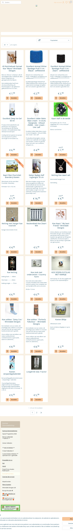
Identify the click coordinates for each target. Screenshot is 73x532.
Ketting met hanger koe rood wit (29, 260)
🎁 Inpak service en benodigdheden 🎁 (8, 109)
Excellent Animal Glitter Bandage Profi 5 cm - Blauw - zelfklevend (47, 70)
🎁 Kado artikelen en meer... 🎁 (8, 105)
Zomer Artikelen (7, 54)
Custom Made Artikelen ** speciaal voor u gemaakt (10, 65)
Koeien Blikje (64, 368)
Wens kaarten (6, 95)
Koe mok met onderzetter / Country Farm (47, 318)
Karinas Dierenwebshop (9, 42)
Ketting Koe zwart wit (64, 200)
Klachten (36, 496)
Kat (3, 74)
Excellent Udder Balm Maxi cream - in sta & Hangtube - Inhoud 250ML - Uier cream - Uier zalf (47, 137)
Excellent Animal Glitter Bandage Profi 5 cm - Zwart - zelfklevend (64, 70)
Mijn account (59, 2)
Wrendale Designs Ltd (9, 98)
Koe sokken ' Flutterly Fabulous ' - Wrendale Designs (47, 372)
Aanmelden (30, 520)
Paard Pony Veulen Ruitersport (8, 80)
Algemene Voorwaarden (36, 503)
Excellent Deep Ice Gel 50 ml (29, 132)
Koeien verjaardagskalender (30, 434)
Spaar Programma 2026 (9, 45)
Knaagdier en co (7, 71)
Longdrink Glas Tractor (46, 434)
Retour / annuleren (36, 494)
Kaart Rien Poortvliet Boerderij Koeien (29, 202)
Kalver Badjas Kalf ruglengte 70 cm (47, 201)
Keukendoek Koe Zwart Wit (47, 259)
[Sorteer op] (59, 40)
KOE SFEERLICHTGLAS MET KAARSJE (64, 318)
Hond (4, 77)
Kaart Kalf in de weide (64, 132)
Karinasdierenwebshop (9, 157)
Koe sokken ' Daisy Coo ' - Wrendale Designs (29, 371)
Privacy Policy (36, 501)
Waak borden (6, 92)
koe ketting (30, 316)
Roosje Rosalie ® (7, 101)
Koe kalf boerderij (7, 84)
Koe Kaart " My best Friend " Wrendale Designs (64, 261)
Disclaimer (36, 505)
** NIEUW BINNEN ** (8, 59)
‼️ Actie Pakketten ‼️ (8, 62)
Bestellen (31, 111)
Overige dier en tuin (8, 87)
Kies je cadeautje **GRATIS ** (7, 48)
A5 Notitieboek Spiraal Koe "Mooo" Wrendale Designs (29, 70)
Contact (36, 492)
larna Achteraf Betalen (37, 499)
